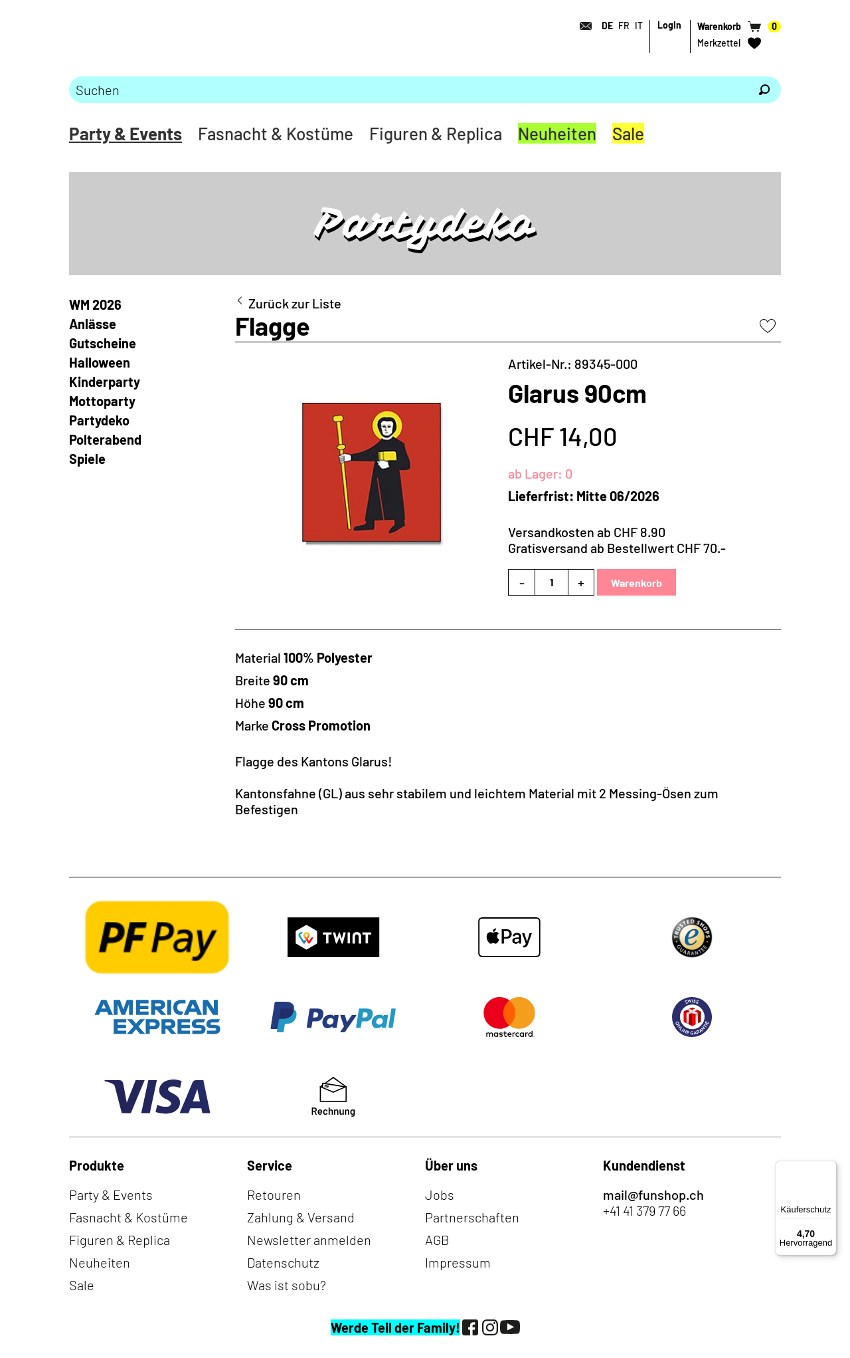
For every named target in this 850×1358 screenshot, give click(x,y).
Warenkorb (636, 582)
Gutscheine (102, 343)
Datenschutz (283, 1262)
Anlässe (92, 324)
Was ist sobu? (286, 1285)
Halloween (99, 362)
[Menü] (829, 1169)
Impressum (458, 1262)
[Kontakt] (582, 26)
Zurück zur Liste (294, 303)
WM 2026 (95, 304)
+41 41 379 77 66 (644, 1210)
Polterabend (105, 439)
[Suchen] (764, 89)
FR (624, 25)
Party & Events (125, 133)
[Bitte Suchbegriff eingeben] (408, 89)
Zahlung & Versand (301, 1217)
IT (639, 25)
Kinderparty (104, 382)
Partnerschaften (472, 1217)
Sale (628, 133)
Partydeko (99, 420)
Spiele (87, 459)
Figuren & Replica (435, 133)
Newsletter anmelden (309, 1240)
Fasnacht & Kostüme (275, 133)
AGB (437, 1240)
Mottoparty (102, 401)
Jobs (439, 1194)
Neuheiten (557, 133)
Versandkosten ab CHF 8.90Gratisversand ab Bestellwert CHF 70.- (617, 540)
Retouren (274, 1194)
